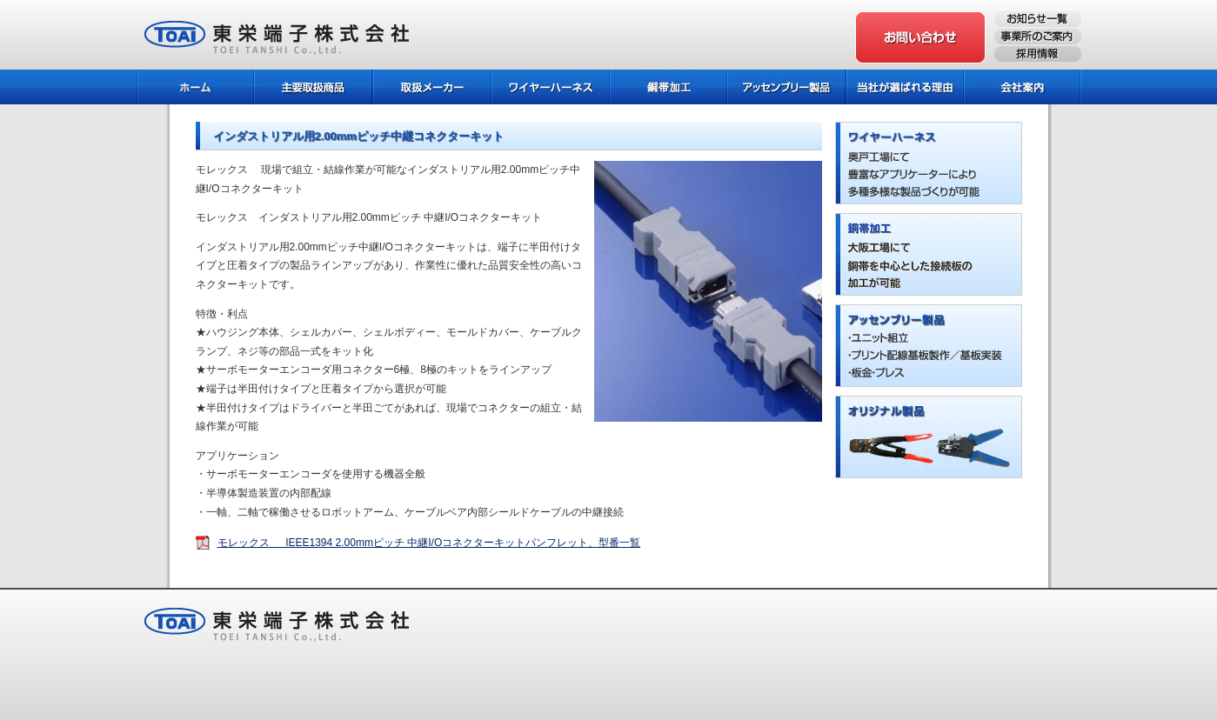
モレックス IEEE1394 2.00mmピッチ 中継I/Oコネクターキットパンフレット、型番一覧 (429, 543)
